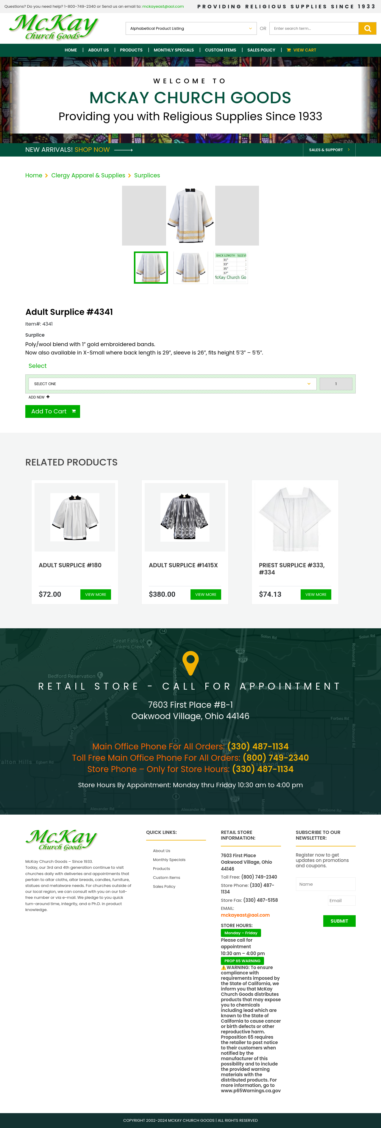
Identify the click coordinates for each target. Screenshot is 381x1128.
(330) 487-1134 (258, 746)
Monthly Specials (174, 50)
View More (95, 594)
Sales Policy (261, 50)
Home (71, 50)
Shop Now (104, 149)
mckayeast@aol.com (163, 6)
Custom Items (220, 50)
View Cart (304, 50)
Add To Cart (49, 411)
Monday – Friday (240, 933)
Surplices (147, 175)
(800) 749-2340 (276, 758)
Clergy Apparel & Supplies (88, 175)
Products (131, 50)
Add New (36, 397)
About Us (98, 50)
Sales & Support (326, 150)
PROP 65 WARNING (242, 961)
